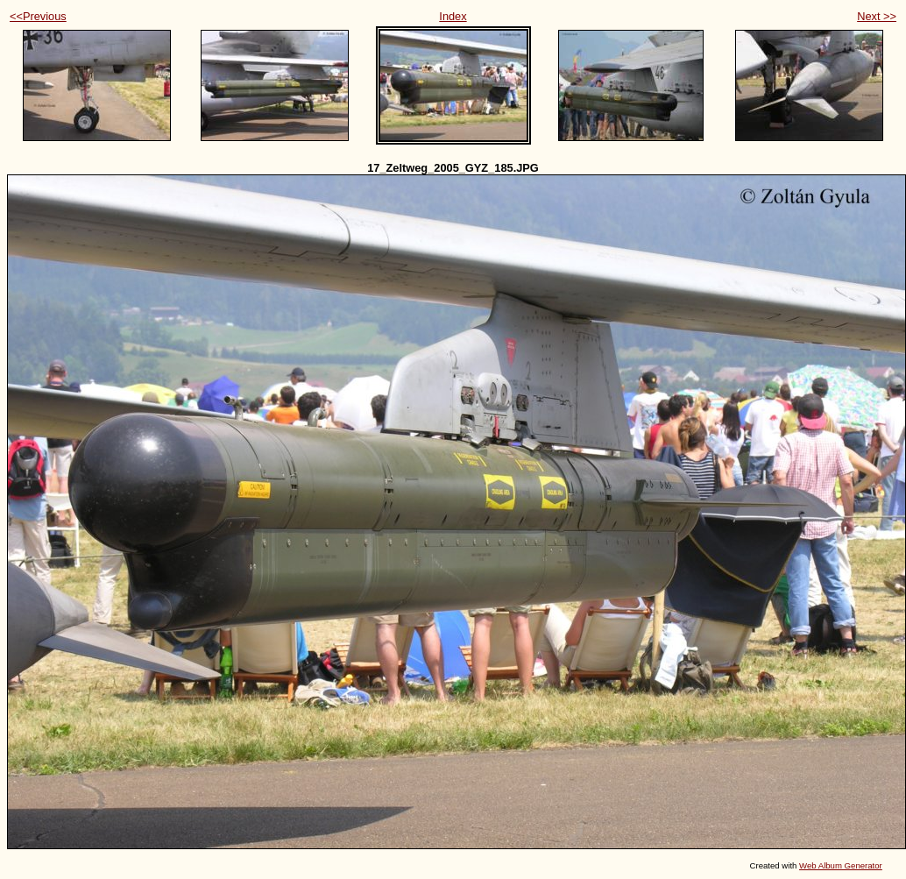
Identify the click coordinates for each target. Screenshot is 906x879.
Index (452, 16)
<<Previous (38, 16)
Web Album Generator (840, 865)
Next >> (876, 16)
